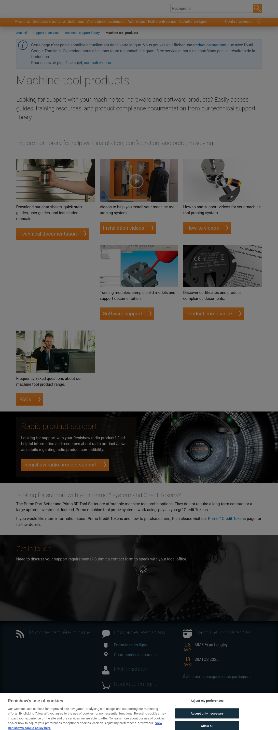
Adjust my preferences (207, 707)
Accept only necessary (207, 719)
